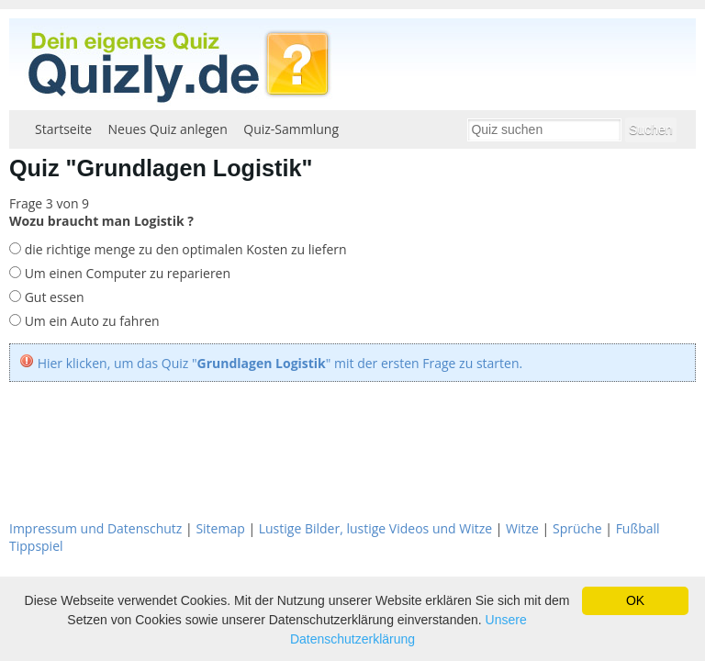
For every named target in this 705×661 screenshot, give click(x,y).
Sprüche (577, 528)
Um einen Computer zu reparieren (125, 273)
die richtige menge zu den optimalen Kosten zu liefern (184, 249)
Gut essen (52, 297)
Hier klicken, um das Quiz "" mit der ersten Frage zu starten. (280, 363)
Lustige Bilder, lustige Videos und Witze (375, 528)
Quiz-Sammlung (291, 129)
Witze (522, 528)
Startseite (63, 129)
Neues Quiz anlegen (168, 129)
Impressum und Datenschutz (95, 528)
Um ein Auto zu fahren (90, 321)
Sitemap (220, 528)
